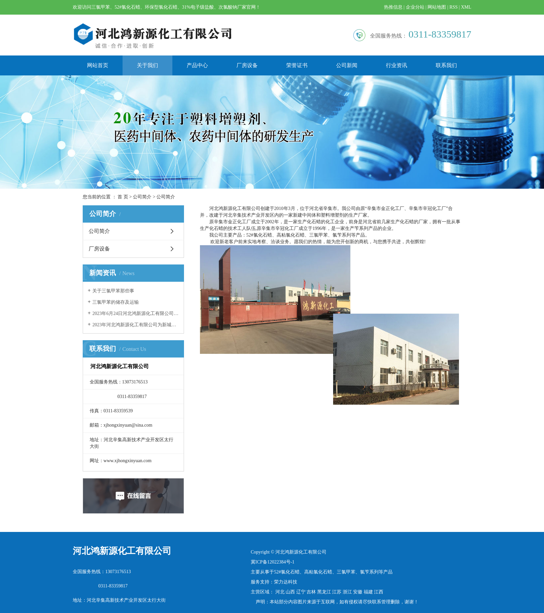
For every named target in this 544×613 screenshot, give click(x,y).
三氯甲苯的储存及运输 (115, 302)
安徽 (357, 591)
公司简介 (142, 196)
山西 (290, 591)
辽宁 (301, 591)
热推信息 (393, 7)
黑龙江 (324, 591)
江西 (378, 591)
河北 (280, 591)
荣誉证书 (297, 65)
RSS (453, 7)
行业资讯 (396, 65)
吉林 (311, 591)
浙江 (347, 591)
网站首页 (97, 65)
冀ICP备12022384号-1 (272, 562)
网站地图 (436, 7)
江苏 (336, 591)
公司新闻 (346, 65)
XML (466, 7)
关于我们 (147, 65)
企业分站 (415, 7)
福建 (368, 591)
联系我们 (446, 65)
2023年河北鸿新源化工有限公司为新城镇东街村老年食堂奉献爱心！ (135, 324)
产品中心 (197, 65)
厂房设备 (247, 65)
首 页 (123, 196)
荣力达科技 (285, 581)
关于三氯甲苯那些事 (113, 290)
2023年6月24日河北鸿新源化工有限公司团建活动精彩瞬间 (135, 313)
